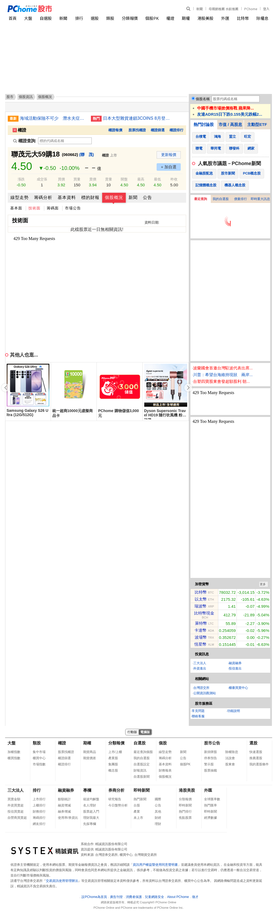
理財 (158, 824)
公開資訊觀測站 (204, 693)
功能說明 (233, 711)
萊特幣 (201, 623)
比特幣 (243, 18)
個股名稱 (203, 99)
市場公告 (73, 208)
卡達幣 (200, 630)
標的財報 (90, 197)
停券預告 (210, 758)
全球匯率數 (212, 799)
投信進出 (235, 668)
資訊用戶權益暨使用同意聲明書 (155, 865)
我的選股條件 (259, 764)
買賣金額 (14, 799)
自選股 (46, 18)
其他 (158, 811)
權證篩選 (158, 130)
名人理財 (89, 805)
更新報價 (168, 154)
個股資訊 (26, 97)
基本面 (16, 208)
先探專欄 (89, 824)
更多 (263, 584)
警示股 (209, 764)
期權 (186, 18)
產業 (137, 811)
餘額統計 (64, 799)
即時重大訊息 (260, 199)
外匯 (225, 18)
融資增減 (64, 805)
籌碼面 (53, 208)
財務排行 (39, 811)
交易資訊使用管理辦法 (62, 881)
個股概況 (114, 197)
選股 (95, 18)
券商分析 (116, 790)
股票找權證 (137, 130)
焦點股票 (185, 818)
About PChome (178, 897)
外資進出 (199, 668)
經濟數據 (210, 818)
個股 (163, 743)
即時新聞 (142, 790)
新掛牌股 (210, 752)
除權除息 (231, 752)
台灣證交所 (201, 688)
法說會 (230, 758)
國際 (158, 799)
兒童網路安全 (154, 897)
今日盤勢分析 (118, 805)
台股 (137, 805)
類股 (110, 18)
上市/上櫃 (115, 752)
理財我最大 (91, 818)
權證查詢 (24, 141)
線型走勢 (19, 197)
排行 (79, 18)
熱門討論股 (204, 124)
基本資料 (67, 197)
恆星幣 (200, 644)
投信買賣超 (16, 811)
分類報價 (130, 18)
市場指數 (39, 764)
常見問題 (198, 711)
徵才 (195, 897)
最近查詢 (200, 199)
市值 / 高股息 (230, 124)
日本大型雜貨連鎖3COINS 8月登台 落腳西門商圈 (136, 118)
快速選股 (255, 752)
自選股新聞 (142, 777)
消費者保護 (134, 897)
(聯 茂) (86, 154)
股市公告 (212, 743)
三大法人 (199, 663)
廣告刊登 (116, 897)
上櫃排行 (39, 805)
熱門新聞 (140, 799)
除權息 (262, 18)
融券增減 (64, 811)
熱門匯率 (210, 805)
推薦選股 (255, 758)
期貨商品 (89, 752)
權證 (170, 18)
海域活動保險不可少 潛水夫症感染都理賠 (53, 118)
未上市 (138, 818)
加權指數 (14, 752)
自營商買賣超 (17, 818)
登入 (266, 8)
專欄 (87, 790)
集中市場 (39, 752)
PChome (250, 8)
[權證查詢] (65, 140)
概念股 (113, 770)
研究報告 (114, 799)
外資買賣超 (16, 805)
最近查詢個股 (143, 752)
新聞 (199, 8)
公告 (147, 197)
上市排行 (39, 799)
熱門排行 (185, 811)
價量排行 (240, 199)
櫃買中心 (39, 758)
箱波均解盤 (91, 799)
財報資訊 (140, 770)
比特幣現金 (204, 613)
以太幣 (201, 599)
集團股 (113, 764)
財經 (158, 818)
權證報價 (115, 130)
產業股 (113, 758)
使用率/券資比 (68, 818)
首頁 (13, 18)
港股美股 (205, 18)
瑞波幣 (200, 606)
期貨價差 (89, 758)
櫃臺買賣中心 (238, 688)
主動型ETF (257, 124)
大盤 (28, 18)
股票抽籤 (210, 770)
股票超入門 (91, 811)
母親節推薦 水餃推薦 (223, 8)
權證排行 (176, 130)
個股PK (152, 18)
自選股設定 (142, 764)
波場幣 (201, 637)
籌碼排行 (39, 818)
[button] (188, 388)
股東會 (230, 764)
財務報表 (165, 770)
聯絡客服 (198, 716)
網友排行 (39, 824)
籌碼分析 (43, 197)
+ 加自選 (168, 167)
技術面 (34, 208)
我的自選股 (221, 199)
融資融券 (235, 663)
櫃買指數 (14, 758)
